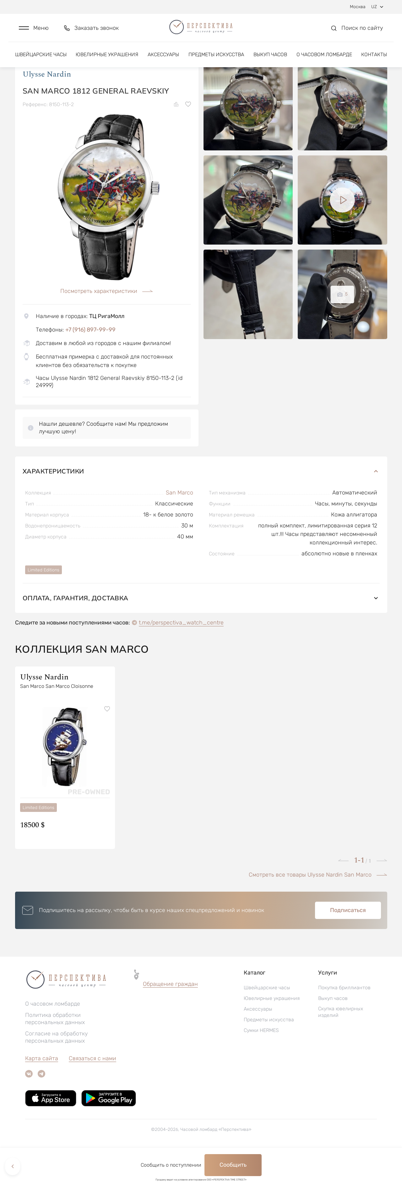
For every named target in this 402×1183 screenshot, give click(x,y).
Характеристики (201, 503)
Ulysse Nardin (47, 106)
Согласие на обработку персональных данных (56, 1069)
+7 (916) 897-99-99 (90, 361)
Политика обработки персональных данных (55, 1051)
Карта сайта (41, 1090)
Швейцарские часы (41, 59)
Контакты (374, 59)
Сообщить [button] (233, 1164)
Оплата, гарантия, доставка (201, 630)
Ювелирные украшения (107, 59)
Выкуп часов (270, 59)
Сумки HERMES (261, 1062)
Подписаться (348, 942)
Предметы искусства (216, 59)
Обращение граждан (170, 1016)
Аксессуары (163, 59)
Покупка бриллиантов (344, 1020)
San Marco (179, 524)
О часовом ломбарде (324, 59)
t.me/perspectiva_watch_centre (181, 654)
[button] (34, 30)
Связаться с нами (92, 1090)
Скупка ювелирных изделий (340, 1044)
